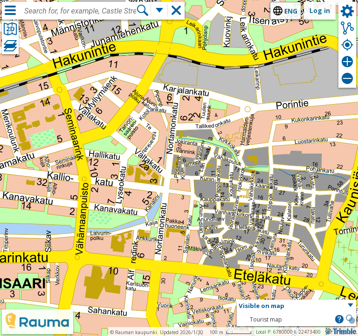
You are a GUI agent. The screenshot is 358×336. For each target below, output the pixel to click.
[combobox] (80, 11)
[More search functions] (159, 10)
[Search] (142, 10)
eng (290, 11)
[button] (296, 306)
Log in (320, 10)
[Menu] (10, 10)
